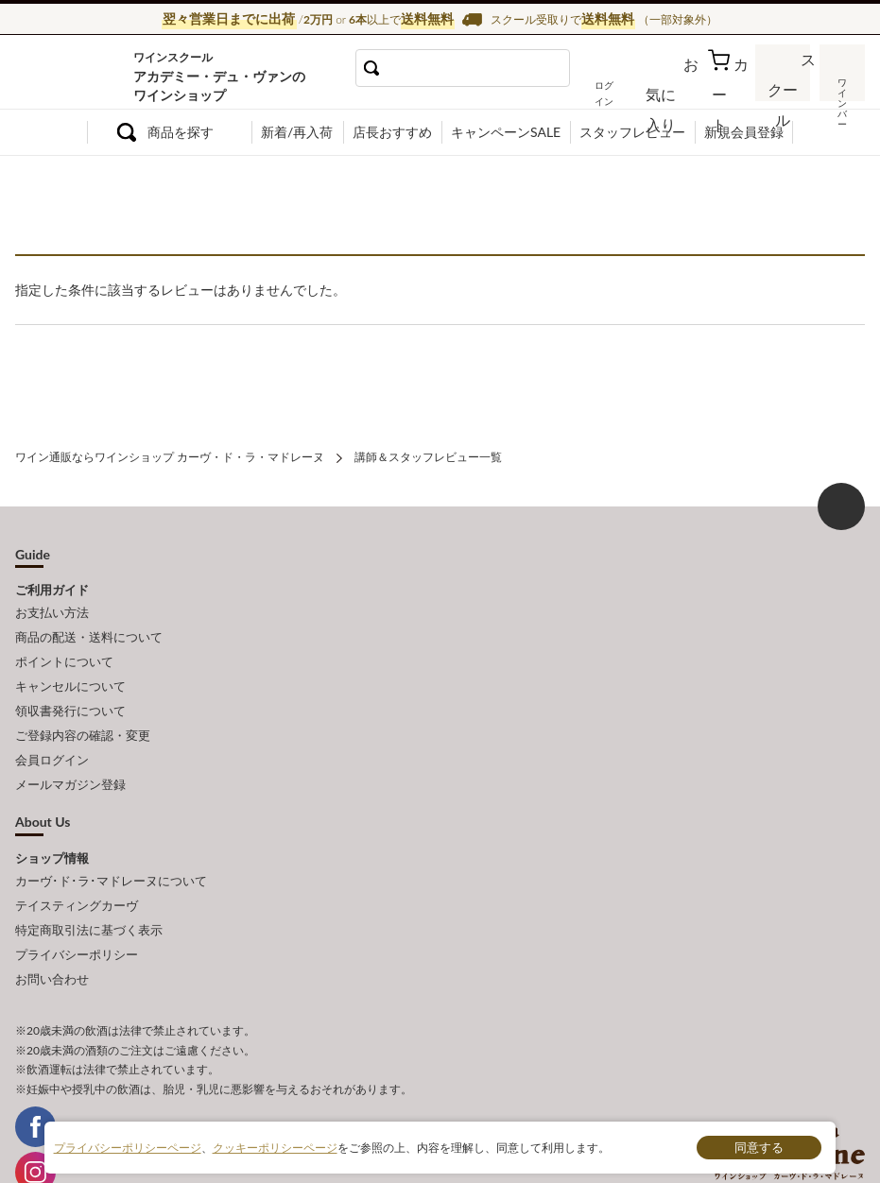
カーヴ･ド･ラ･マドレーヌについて (111, 846)
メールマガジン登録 (70, 754)
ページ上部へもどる (841, 502)
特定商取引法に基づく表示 (89, 888)
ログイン (629, 91)
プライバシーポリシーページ (127, 1147)
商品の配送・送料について (89, 628)
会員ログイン (52, 732)
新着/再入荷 (297, 132)
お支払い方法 (52, 607)
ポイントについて (64, 649)
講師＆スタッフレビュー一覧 (428, 455)
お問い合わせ (52, 929)
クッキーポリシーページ (275, 1147)
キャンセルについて (70, 669)
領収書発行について (70, 690)
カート (729, 91)
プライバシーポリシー (76, 909)
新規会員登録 (744, 132)
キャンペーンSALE (506, 132)
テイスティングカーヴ (76, 867)
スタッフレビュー (632, 132)
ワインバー (841, 87)
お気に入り (681, 91)
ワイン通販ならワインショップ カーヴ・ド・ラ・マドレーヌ (79, 76)
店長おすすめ (392, 132)
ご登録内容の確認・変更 (82, 711)
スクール (784, 89)
